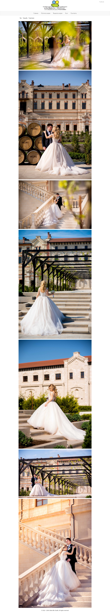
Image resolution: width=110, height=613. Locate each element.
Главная (36, 13)
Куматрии (31, 18)
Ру (100, 2)
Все (21, 18)
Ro (101, 2)
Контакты (74, 13)
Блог (66, 13)
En (103, 2)
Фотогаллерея (45, 13)
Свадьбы (25, 18)
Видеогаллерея (57, 13)
